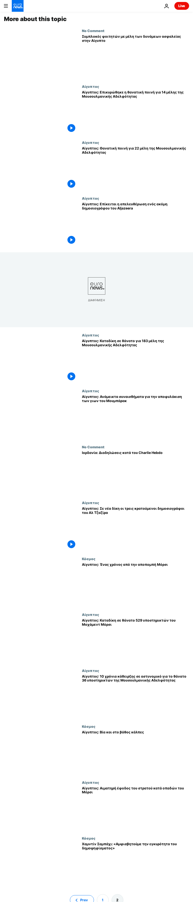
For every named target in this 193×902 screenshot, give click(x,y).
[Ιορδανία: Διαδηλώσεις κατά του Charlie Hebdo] (135, 473)
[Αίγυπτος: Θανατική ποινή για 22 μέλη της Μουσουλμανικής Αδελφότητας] (135, 168)
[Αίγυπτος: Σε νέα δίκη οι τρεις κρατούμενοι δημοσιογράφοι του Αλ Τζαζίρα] (135, 529)
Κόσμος (88, 559)
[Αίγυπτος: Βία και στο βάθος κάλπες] (135, 752)
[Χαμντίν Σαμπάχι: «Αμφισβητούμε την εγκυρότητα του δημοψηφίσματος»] (135, 864)
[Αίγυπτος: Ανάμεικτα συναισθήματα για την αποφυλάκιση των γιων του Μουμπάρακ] (135, 417)
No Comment (93, 31)
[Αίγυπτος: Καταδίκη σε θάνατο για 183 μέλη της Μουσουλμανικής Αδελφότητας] (135, 361)
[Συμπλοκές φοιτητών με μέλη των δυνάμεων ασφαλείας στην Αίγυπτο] (135, 57)
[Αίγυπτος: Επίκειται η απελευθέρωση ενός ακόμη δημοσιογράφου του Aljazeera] (135, 224)
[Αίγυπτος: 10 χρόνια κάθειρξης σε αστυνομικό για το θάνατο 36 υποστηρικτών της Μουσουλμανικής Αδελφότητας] (135, 696)
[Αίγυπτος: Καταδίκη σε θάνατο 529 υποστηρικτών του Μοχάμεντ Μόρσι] (135, 640)
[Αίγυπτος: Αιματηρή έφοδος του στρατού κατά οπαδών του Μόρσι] (135, 808)
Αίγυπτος (90, 86)
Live (181, 6)
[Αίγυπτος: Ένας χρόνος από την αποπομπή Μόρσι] (135, 585)
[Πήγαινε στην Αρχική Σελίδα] (18, 6)
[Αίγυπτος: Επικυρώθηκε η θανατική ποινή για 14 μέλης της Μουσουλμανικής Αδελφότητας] (135, 112)
